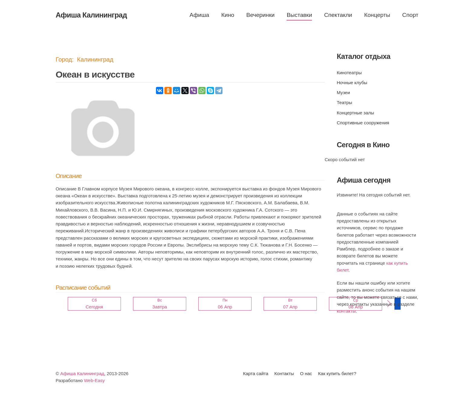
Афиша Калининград (82, 373)
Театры (344, 102)
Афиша (199, 15)
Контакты (284, 373)
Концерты (377, 15)
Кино (227, 15)
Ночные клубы (352, 82)
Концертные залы (355, 112)
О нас (306, 373)
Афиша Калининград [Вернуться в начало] (91, 15)
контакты (346, 311)
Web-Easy (94, 380)
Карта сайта (255, 373)
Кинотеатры (349, 72)
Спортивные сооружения (363, 122)
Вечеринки (260, 15)
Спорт (410, 15)
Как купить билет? (337, 373)
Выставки (299, 15)
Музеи (343, 92)
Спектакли (338, 15)
